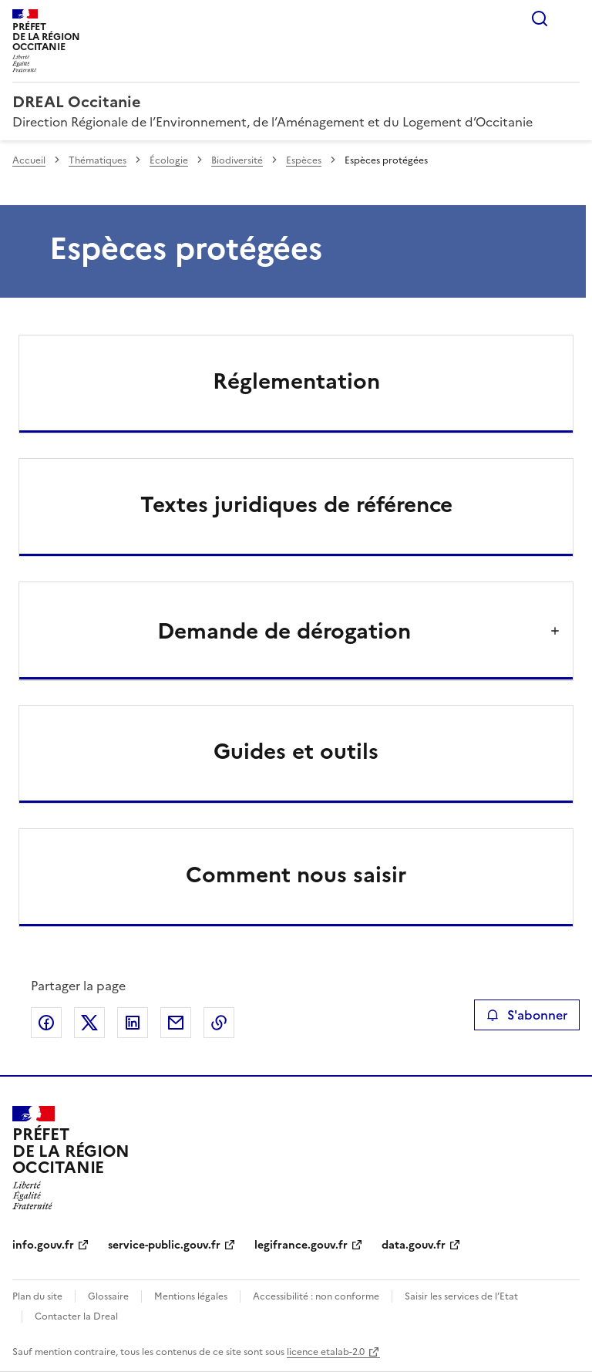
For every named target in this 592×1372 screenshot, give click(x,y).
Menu (570, 18)
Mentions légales (190, 1296)
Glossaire (108, 1296)
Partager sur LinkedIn (132, 1022)
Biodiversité (237, 160)
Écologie (169, 160)
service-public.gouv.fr (164, 1245)
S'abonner (526, 1015)
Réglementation (296, 381)
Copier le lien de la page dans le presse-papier (219, 1022)
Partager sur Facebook (46, 1022)
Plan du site (37, 1296)
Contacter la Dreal (76, 1316)
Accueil (28, 160)
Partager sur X (89, 1022)
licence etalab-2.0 (326, 1352)
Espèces (303, 160)
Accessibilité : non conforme (316, 1296)
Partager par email (175, 1022)
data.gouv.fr (414, 1245)
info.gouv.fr (43, 1245)
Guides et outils (296, 751)
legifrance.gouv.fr (301, 1245)
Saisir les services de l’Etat (461, 1296)
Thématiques (97, 160)
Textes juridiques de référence (296, 504)
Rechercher (539, 18)
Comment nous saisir (296, 874)
